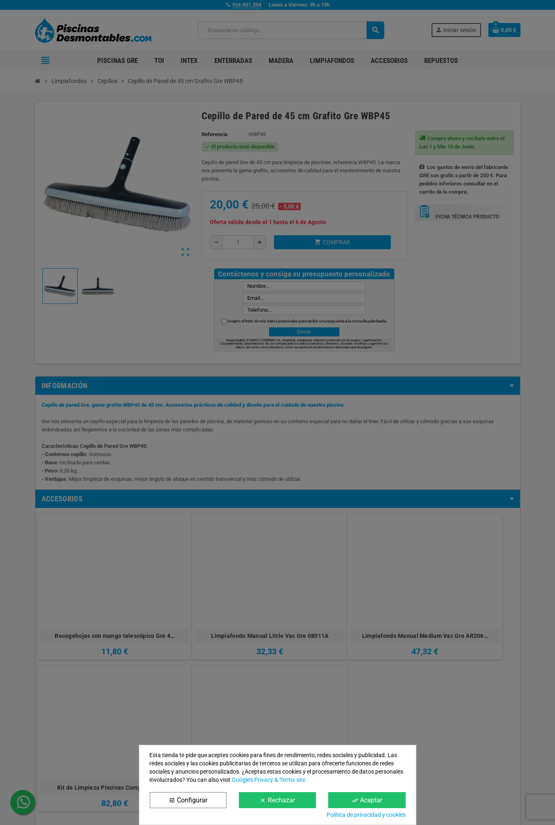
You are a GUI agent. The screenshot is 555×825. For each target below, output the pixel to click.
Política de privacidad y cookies (366, 814)
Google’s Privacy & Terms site (268, 779)
